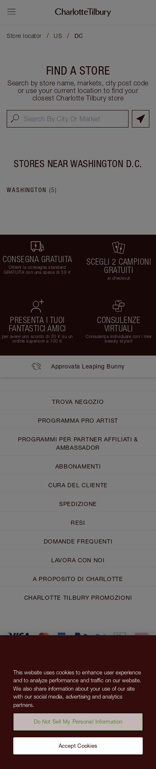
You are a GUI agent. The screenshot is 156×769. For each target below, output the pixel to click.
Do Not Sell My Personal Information (78, 724)
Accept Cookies (78, 749)
